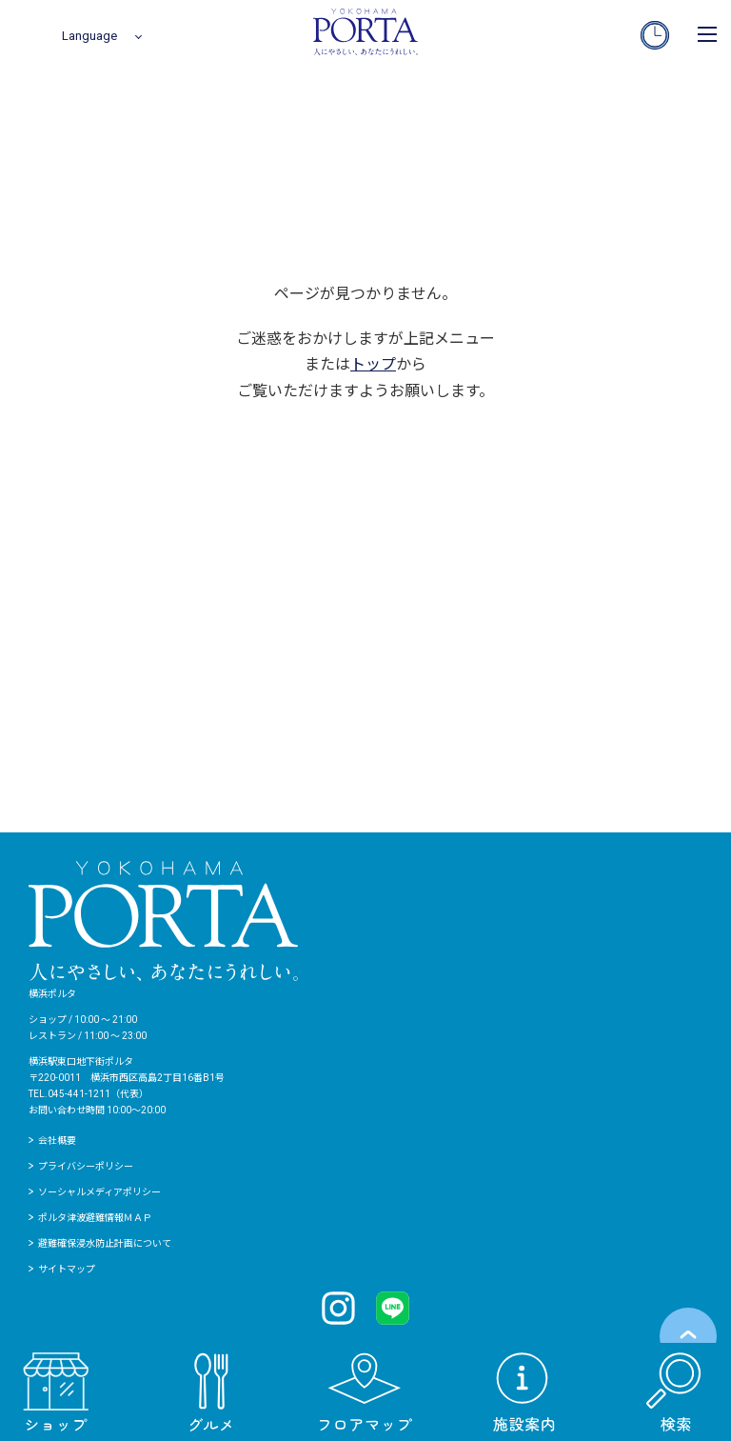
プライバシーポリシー (85, 1166)
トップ (373, 364)
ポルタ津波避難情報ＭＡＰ (95, 1217)
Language (89, 36)
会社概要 (57, 1140)
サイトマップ (66, 1269)
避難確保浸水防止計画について (104, 1243)
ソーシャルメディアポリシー (99, 1192)
